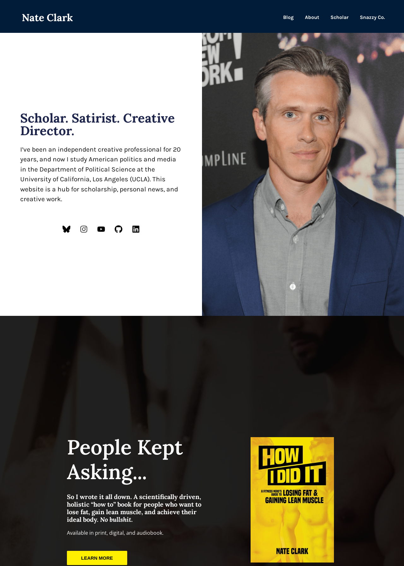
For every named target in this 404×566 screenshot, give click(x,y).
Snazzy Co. (372, 17)
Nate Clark (47, 17)
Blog (288, 17)
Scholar (339, 17)
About (312, 17)
